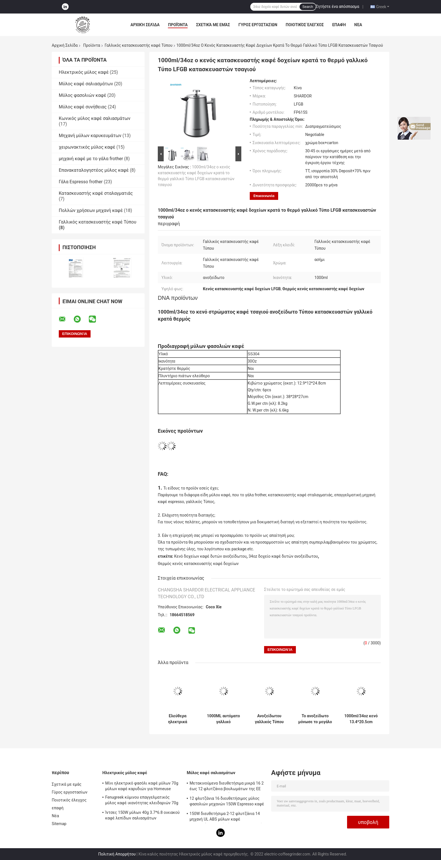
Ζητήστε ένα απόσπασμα (337, 6)
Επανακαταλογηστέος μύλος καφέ (94, 170)
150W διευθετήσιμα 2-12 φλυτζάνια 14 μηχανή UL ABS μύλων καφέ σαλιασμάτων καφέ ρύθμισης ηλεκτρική (226, 817)
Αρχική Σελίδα (144, 25)
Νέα (358, 25)
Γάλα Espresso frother (81, 181)
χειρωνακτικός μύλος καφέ (87, 147)
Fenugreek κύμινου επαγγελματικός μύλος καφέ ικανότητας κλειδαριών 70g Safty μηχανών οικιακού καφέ (141, 801)
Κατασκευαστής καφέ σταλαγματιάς (96, 193)
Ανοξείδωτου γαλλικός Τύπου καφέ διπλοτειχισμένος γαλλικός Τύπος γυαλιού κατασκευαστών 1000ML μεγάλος (269, 719)
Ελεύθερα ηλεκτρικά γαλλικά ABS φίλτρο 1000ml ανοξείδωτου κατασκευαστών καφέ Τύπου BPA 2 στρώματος (178, 719)
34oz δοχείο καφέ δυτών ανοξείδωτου (283, 556)
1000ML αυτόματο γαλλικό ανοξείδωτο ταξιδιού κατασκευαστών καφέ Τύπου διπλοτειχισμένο (223, 719)
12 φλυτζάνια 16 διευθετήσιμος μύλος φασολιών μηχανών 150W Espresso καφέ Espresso (227, 802)
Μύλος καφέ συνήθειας (83, 107)
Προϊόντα (178, 25)
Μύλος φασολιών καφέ (82, 95)
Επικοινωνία (263, 196)
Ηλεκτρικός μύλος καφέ (84, 72)
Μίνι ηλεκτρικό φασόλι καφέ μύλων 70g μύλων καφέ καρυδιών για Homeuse (141, 786)
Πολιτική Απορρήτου (117, 854)
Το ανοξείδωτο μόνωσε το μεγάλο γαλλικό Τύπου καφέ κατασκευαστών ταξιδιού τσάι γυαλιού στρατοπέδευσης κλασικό (315, 719)
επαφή (339, 25)
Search (307, 7)
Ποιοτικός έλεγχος (305, 25)
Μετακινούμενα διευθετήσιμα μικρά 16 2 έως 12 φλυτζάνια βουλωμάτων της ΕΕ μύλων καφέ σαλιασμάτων (227, 787)
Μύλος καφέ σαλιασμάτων (86, 83)
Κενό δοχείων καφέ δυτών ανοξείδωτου (210, 556)
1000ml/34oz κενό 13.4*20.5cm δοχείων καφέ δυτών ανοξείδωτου (361, 719)
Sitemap (59, 823)
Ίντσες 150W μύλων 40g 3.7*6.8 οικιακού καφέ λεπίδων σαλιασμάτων (142, 815)
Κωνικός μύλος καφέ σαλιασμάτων (94, 118)
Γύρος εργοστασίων (257, 25)
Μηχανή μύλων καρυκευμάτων (90, 135)
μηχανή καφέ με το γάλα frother (91, 158)
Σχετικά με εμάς (213, 25)
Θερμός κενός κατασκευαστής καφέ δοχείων (198, 563)
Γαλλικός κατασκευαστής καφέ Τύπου (138, 45)
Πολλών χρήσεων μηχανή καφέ (91, 210)
